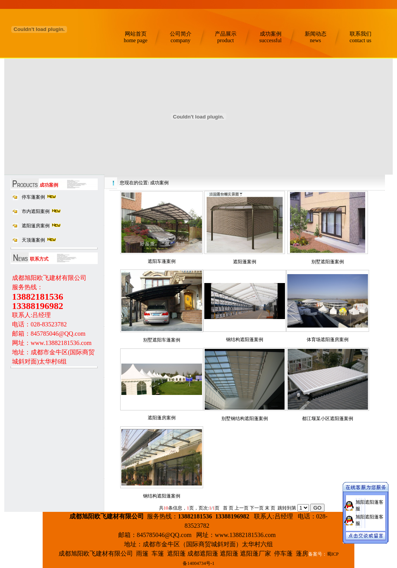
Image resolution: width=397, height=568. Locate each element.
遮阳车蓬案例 (162, 261)
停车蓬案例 (33, 197)
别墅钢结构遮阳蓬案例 (244, 418)
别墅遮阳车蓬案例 (161, 340)
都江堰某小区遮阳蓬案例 (327, 418)
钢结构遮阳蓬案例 (244, 339)
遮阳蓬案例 (244, 261)
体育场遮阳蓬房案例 (328, 339)
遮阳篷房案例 (36, 225)
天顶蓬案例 (33, 240)
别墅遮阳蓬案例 (327, 261)
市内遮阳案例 (36, 211)
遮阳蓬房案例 (162, 417)
